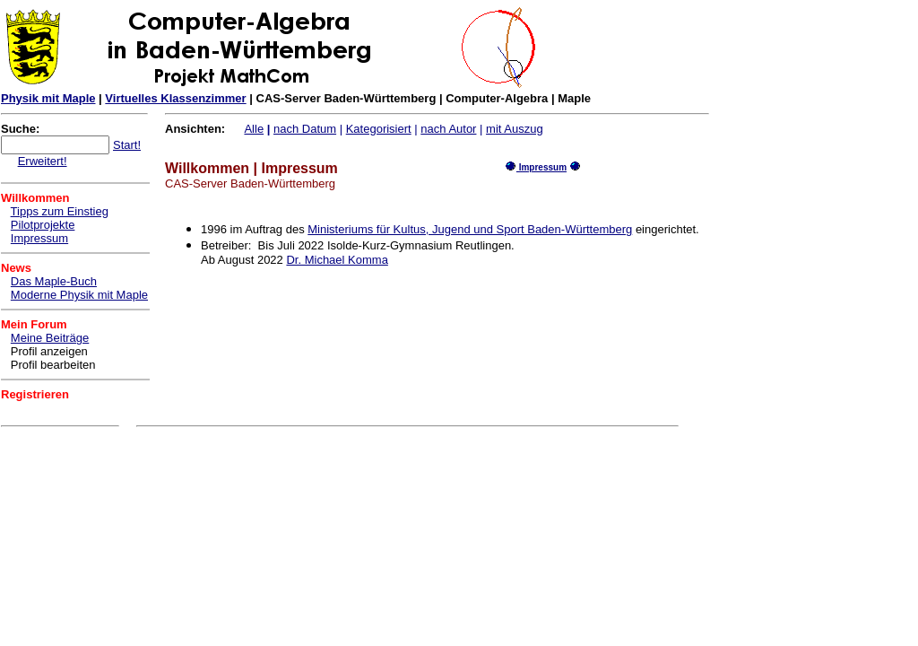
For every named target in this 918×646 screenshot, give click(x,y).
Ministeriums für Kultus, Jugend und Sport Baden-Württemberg (469, 229)
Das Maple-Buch (54, 281)
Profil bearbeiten (53, 364)
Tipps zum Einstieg (59, 211)
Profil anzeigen (49, 351)
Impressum (39, 238)
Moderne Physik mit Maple (79, 294)
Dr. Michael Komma (336, 259)
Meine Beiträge (50, 338)
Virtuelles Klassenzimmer (175, 98)
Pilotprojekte (43, 224)
